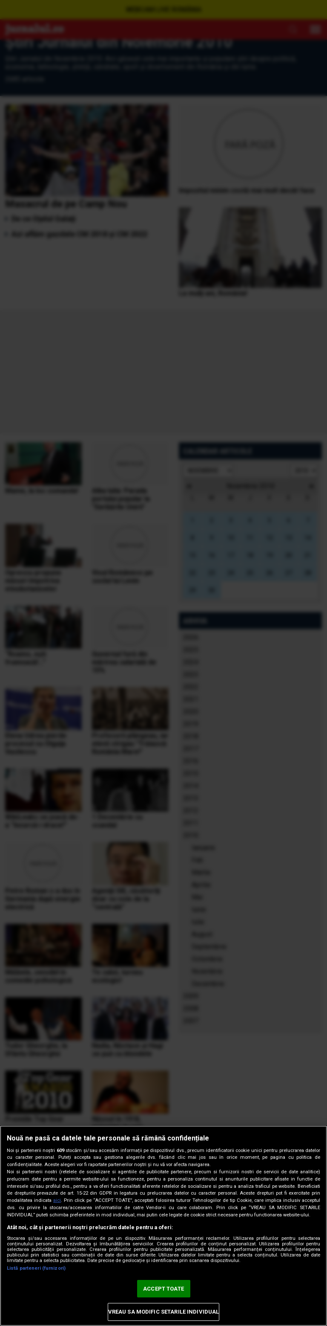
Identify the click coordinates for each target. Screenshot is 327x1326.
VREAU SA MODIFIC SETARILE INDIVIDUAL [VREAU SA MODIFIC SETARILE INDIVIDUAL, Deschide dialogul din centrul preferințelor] (163, 1312)
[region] (163, 1226)
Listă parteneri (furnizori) (36, 1268)
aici (57, 1200)
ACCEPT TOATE (163, 1288)
